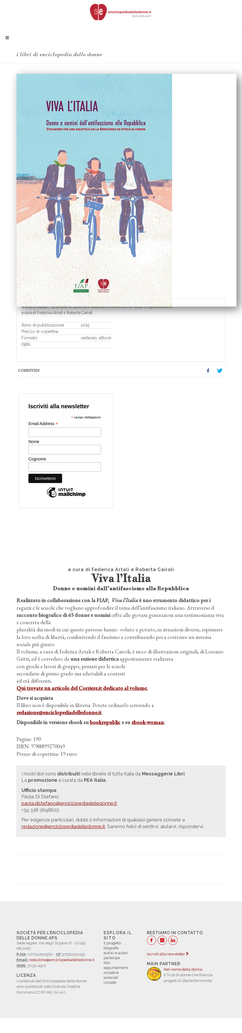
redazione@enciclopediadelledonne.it (61, 960)
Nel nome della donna (183, 969)
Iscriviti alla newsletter (167, 954)
